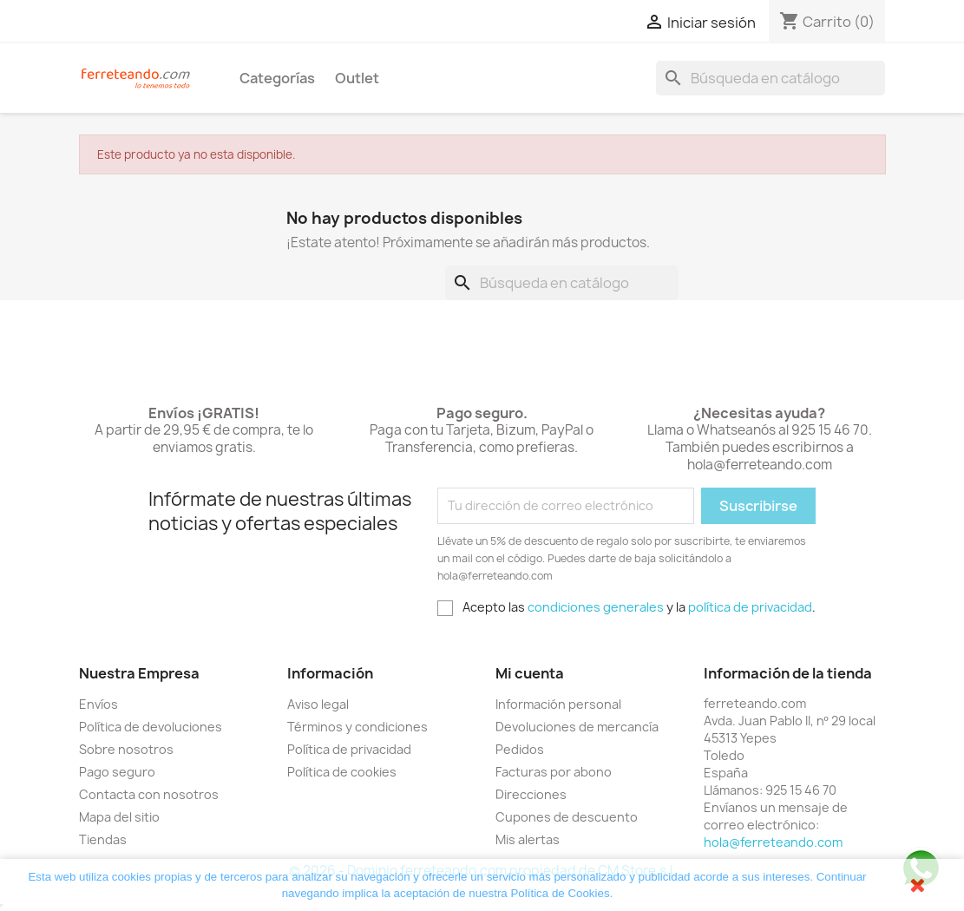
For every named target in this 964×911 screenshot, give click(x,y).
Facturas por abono (553, 772)
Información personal (558, 704)
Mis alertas (527, 839)
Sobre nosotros (126, 749)
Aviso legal (318, 704)
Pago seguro (117, 772)
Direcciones (531, 794)
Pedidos (519, 749)
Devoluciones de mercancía (577, 726)
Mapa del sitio (119, 817)
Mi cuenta (529, 673)
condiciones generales (596, 607)
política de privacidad (750, 607)
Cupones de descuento (566, 817)
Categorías (277, 78)
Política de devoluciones (150, 726)
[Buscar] (770, 78)
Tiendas (103, 839)
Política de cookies (342, 772)
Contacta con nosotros (149, 794)
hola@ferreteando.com (773, 842)
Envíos (98, 704)
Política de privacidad (349, 749)
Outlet (357, 78)
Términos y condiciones (357, 726)
